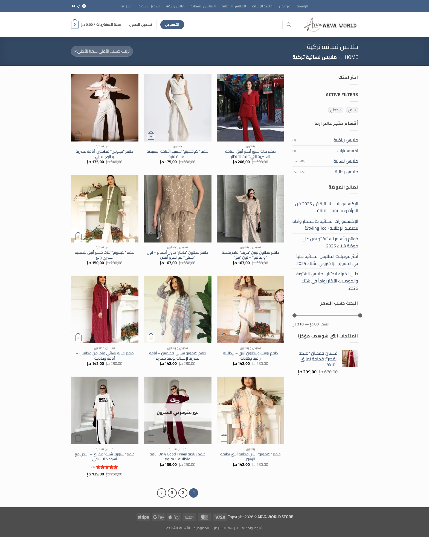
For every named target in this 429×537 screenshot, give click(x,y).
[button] (140, 24)
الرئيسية (302, 6)
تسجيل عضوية (149, 6)
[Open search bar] (289, 24)
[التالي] (161, 493)
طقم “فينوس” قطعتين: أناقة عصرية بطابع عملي (104, 154)
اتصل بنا (126, 6)
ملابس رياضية (346, 140)
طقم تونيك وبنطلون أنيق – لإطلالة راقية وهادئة (250, 356)
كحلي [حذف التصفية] (334, 110)
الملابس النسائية (203, 6)
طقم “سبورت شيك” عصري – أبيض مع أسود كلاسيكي (105, 457)
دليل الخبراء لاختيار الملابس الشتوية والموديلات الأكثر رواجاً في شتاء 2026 (327, 281)
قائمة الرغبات (262, 6)
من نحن (285, 6)
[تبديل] (295, 161)
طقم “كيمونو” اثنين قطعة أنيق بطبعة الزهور (250, 457)
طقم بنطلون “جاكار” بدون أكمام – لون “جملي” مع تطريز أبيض (177, 255)
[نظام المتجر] (102, 51)
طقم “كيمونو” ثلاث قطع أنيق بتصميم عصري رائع (105, 255)
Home (351, 57)
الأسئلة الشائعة (178, 528)
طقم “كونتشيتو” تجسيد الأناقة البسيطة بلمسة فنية (177, 154)
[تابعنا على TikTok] (78, 6)
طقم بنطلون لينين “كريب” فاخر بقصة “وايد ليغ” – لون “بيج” (250, 255)
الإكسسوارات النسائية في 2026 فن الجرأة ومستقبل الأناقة (326, 207)
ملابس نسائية (346, 161)
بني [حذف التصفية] (350, 110)
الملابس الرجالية (234, 6)
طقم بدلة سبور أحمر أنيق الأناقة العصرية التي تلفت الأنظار (250, 154)
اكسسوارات (347, 150)
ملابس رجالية (346, 172)
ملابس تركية (175, 6)
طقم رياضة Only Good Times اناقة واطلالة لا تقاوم (177, 457)
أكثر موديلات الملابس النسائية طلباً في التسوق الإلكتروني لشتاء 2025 (327, 259)
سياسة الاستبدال (225, 528)
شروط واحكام (252, 528)
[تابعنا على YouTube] (73, 6)
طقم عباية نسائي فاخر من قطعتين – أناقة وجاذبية (105, 356)
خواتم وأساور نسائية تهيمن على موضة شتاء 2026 (330, 242)
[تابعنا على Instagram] (84, 6)
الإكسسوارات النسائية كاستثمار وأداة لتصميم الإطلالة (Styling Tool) (325, 224)
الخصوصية (201, 528)
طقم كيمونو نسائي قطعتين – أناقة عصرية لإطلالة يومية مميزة (177, 356)
